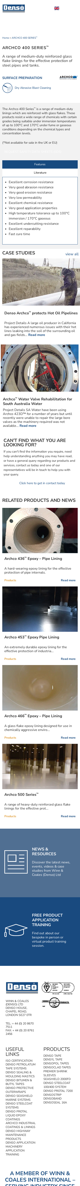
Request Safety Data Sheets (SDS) (33, 152)
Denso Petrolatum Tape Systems (21, 1066)
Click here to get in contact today (42, 483)
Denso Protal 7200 (58, 1091)
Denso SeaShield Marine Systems (19, 1098)
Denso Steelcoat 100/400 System (56, 1085)
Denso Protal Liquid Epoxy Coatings (16, 1115)
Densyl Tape (52, 1059)
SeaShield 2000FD (57, 1079)
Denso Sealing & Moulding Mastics (20, 1074)
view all (72, 254)
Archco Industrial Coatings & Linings (21, 1125)
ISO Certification (19, 1061)
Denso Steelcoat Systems (19, 1105)
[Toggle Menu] (72, 8)
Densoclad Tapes (57, 1067)
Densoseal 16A (55, 1103)
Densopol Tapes (56, 1063)
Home (5, 37)
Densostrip (52, 1095)
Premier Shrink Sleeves (55, 1073)
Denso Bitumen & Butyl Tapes (19, 1082)
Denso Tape (52, 1056)
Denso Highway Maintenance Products (18, 1135)
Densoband (52, 1099)
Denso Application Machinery (20, 1145)
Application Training (15, 1152)
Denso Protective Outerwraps (20, 1090)
